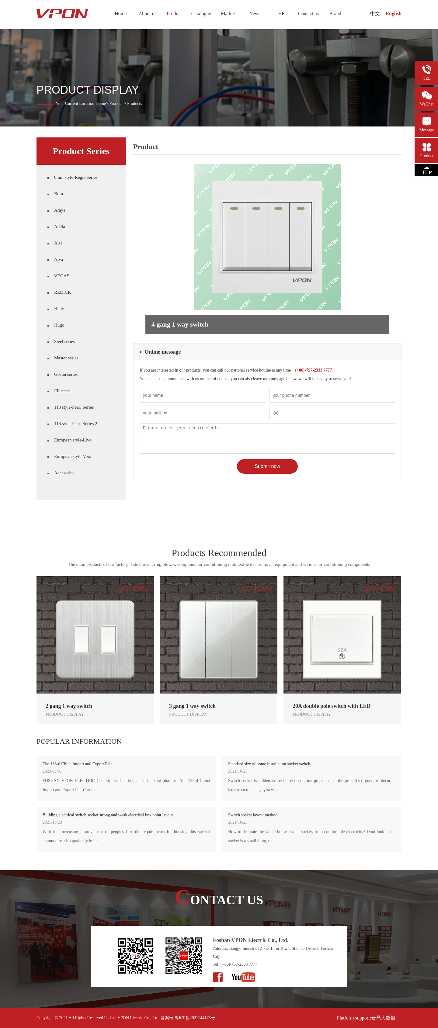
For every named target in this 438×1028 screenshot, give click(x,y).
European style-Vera (72, 456)
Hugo (59, 325)
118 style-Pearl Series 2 (75, 423)
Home (101, 103)
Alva (58, 259)
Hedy (59, 308)
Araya (59, 210)
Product (116, 103)
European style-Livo (73, 440)
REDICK (62, 292)
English (393, 13)
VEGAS (61, 275)
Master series (66, 357)
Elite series (64, 390)
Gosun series (66, 374)
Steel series (64, 341)
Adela (59, 226)
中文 (375, 13)
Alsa (58, 243)
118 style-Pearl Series (74, 407)
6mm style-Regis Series (76, 177)
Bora (58, 193)
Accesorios (64, 472)
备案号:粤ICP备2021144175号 (188, 1018)
